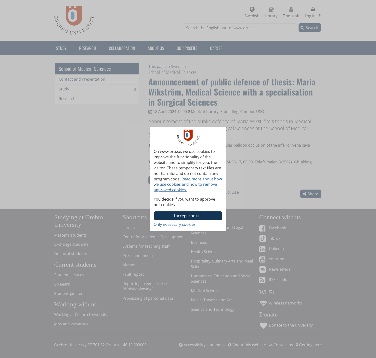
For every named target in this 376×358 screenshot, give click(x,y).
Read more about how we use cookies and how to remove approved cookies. (188, 184)
